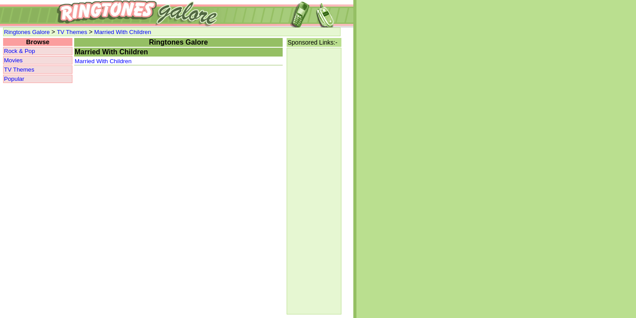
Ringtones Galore (27, 32)
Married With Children (122, 32)
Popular (14, 79)
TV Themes (72, 32)
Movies (13, 60)
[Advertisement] (314, 181)
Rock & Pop (19, 51)
